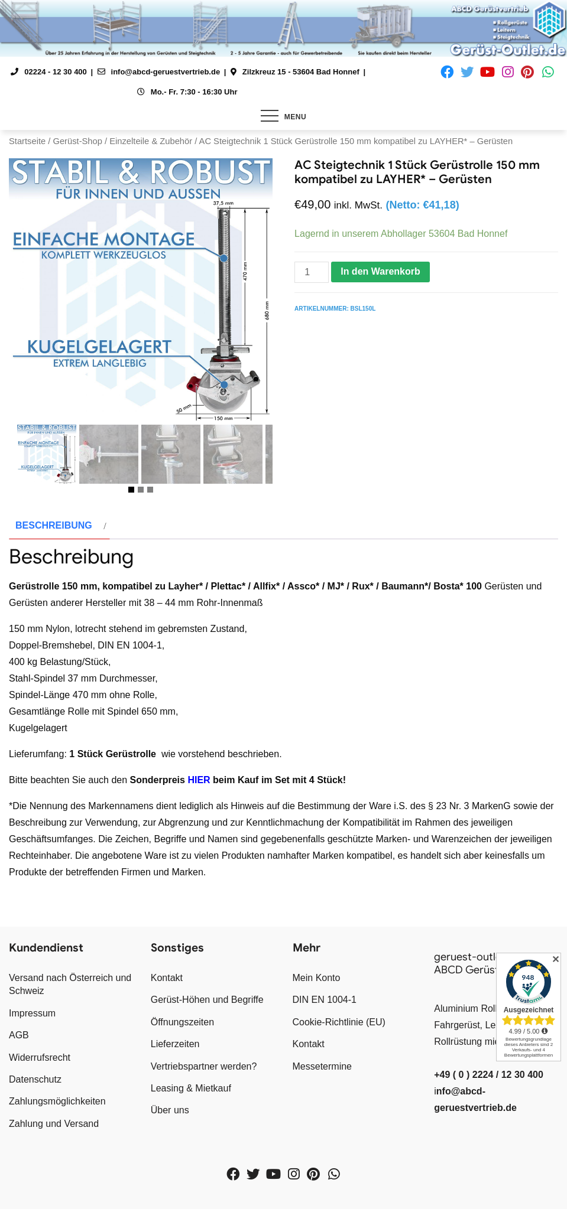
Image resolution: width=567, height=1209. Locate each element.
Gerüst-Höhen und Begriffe (207, 1000)
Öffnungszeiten (182, 1022)
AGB (19, 1035)
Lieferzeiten (175, 1044)
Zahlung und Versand (54, 1124)
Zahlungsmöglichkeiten (57, 1101)
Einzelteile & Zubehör (150, 141)
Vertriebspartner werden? (204, 1066)
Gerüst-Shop (77, 141)
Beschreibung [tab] (53, 525)
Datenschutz (35, 1079)
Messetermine (322, 1066)
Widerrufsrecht (39, 1057)
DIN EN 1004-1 (325, 1000)
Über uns (170, 1110)
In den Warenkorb (380, 271)
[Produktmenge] (311, 272)
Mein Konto (317, 978)
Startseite (27, 141)
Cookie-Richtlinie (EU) (339, 1022)
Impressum (32, 1013)
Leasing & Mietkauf (191, 1088)
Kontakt (167, 978)
